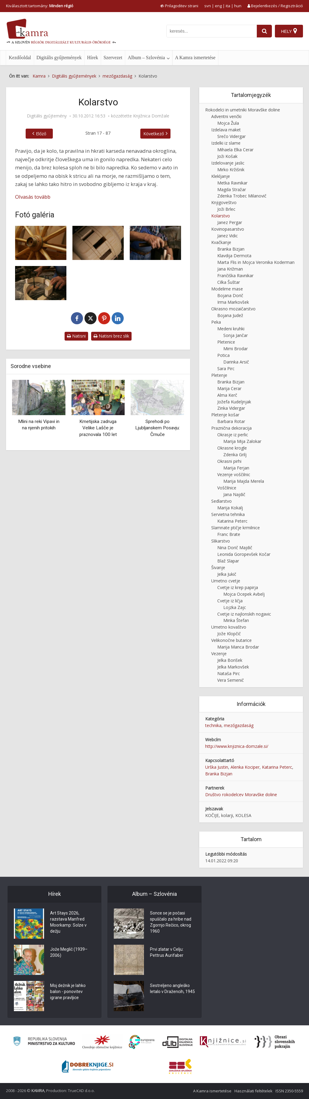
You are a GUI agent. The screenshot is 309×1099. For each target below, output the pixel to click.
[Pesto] (98, 243)
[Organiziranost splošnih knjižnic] (102, 1041)
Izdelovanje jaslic (227, 163)
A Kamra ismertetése (195, 57)
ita (228, 5)
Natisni (76, 336)
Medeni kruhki (230, 329)
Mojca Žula (228, 123)
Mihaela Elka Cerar (235, 149)
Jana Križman (230, 269)
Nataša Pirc (228, 673)
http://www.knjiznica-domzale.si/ (236, 746)
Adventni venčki (226, 116)
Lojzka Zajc (234, 607)
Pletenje (219, 375)
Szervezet (113, 57)
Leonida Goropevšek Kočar (243, 554)
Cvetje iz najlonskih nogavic (244, 614)
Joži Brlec (226, 209)
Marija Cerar (229, 388)
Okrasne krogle (232, 448)
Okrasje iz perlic (232, 434)
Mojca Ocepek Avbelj (244, 594)
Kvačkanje (221, 242)
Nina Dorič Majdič (234, 547)
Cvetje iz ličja (230, 601)
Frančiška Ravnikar (235, 275)
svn (207, 5)
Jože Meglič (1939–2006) (69, 952)
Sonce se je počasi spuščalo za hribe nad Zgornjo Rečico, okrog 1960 (170, 922)
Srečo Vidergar (231, 136)
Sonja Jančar (235, 335)
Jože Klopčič (229, 633)
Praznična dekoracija (231, 428)
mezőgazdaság (238, 725)
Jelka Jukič (226, 574)
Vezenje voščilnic (233, 474)
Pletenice (226, 342)
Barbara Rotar (231, 421)
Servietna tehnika (228, 514)
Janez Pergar (229, 222)
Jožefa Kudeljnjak (234, 402)
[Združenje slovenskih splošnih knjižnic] (222, 1042)
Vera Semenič (230, 680)
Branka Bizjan (230, 249)
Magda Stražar (231, 189)
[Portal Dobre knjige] (87, 1066)
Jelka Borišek (229, 660)
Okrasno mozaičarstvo (233, 309)
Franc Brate (228, 534)
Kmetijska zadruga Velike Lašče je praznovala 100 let (98, 428)
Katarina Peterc (232, 521)
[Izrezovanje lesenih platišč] (40, 283)
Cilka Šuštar (228, 282)
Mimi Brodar (235, 348)
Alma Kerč (227, 395)
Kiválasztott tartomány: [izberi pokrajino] (39, 5)
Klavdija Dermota (234, 255)
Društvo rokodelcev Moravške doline (241, 794)
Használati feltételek (253, 1091)
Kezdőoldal (20, 57)
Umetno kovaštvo (228, 627)
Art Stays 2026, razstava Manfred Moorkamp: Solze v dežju (68, 922)
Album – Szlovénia (146, 57)
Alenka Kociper (245, 767)
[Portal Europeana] (142, 1042)
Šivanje (218, 567)
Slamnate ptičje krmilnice (235, 527)
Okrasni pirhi (229, 461)
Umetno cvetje (225, 581)
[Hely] (289, 31)
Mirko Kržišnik (230, 169)
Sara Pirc (225, 368)
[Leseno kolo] (40, 243)
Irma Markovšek (233, 302)
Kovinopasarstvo (227, 229)
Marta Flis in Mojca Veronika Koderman (256, 262)
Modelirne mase (227, 289)
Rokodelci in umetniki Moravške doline (242, 110)
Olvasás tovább (32, 196)
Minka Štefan (236, 620)
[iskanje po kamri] (211, 31)
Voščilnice (226, 488)
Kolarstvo (220, 216)
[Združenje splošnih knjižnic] (180, 1066)
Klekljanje (220, 176)
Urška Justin (216, 767)
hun (237, 5)
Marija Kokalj (230, 508)
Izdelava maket (226, 130)
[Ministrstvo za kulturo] (44, 1042)
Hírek (92, 57)
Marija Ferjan (236, 468)
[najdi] (264, 31)
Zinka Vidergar (231, 408)
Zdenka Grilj (235, 454)
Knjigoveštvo (224, 202)
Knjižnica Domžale (151, 116)
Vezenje (219, 653)
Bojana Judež (230, 315)
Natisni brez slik (111, 336)
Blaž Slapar (228, 561)
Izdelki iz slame (226, 143)
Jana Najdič (234, 494)
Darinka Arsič (236, 362)
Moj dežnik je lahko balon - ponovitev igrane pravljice (68, 991)
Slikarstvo (220, 541)
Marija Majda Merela (243, 481)
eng (218, 5)
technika (213, 725)
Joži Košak (227, 156)
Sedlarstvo (221, 501)
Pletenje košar (225, 415)
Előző (41, 133)
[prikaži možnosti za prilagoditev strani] (179, 5)
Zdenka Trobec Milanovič (241, 196)
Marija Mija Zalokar (242, 441)
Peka (216, 322)
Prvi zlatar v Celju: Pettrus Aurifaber (166, 952)
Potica (223, 355)
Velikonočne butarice (231, 640)
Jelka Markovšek (233, 667)
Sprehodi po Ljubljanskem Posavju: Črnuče (157, 428)
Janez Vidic (227, 236)
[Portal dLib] (177, 1041)
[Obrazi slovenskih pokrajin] (275, 1041)
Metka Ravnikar (232, 183)
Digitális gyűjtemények (59, 57)
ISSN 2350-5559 (289, 1091)
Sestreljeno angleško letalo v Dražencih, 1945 (172, 988)
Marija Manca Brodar (238, 647)
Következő (153, 133)
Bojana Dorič (230, 295)
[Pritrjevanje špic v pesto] (155, 243)
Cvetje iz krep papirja (237, 587)
